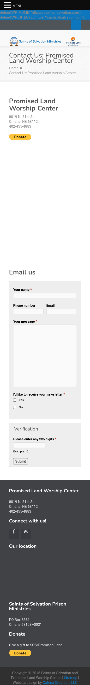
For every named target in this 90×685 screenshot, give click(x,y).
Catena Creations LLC (60, 682)
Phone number (24, 305)
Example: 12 (21, 451)
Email (50, 305)
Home (14, 68)
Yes (21, 400)
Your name (22, 290)
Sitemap (70, 678)
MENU (17, 6)
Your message (25, 321)
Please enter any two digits (34, 439)
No (21, 407)
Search (76, 25)
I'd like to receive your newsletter (39, 394)
